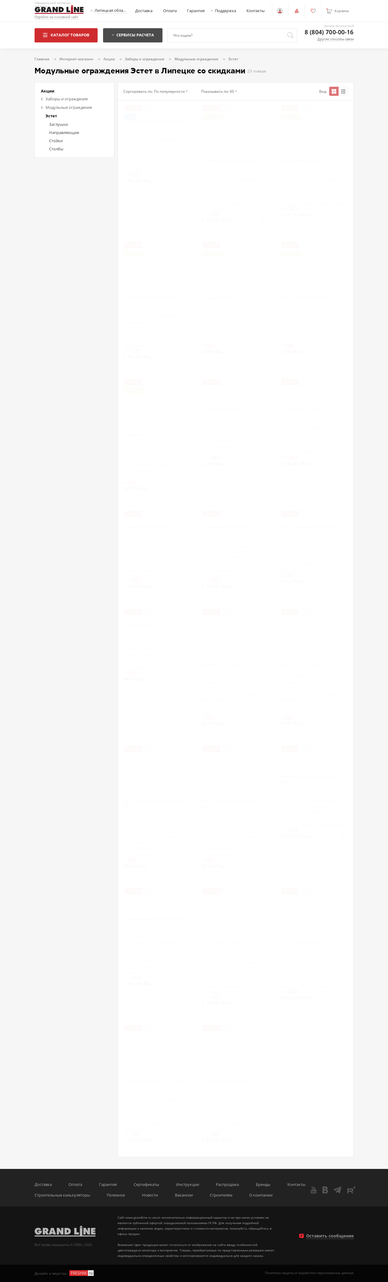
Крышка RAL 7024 (217, 297)
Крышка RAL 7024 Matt (222, 663)
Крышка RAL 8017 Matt (300, 663)
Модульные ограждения (66, 107)
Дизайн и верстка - (65, 1273)
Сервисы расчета (133, 35)
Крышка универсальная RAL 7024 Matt (153, 803)
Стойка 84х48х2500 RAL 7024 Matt (232, 943)
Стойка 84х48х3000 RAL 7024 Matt (153, 1080)
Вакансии (184, 1195)
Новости (150, 1195)
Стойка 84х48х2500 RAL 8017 (227, 526)
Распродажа (227, 1184)
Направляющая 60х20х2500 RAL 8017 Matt (156, 921)
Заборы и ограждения (64, 99)
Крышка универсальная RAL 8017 (310, 526)
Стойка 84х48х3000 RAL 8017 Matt (232, 1080)
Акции (47, 91)
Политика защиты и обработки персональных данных (309, 1273)
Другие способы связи (335, 39)
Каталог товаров (66, 35)
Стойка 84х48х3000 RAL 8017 (148, 526)
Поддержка (225, 10)
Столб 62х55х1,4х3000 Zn (302, 409)
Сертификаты (146, 1184)
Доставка (143, 10)
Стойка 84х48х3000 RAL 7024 (305, 160)
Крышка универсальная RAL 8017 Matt (232, 803)
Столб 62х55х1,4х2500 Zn (224, 409)
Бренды (263, 1184)
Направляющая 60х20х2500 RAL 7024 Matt (313, 779)
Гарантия (196, 10)
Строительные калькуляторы (62, 1195)
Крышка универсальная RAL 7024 (310, 297)
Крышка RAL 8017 (138, 624)
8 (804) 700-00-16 (329, 32)
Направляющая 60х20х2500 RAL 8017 (156, 121)
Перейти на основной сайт (56, 17)
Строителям (221, 1195)
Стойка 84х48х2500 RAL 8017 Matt (310, 943)
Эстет (51, 116)
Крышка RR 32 (135, 434)
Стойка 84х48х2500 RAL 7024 (148, 297)
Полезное (116, 1195)
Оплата (170, 10)
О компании (261, 1195)
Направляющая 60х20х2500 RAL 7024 (235, 160)
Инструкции (187, 1184)
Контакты (255, 10)
